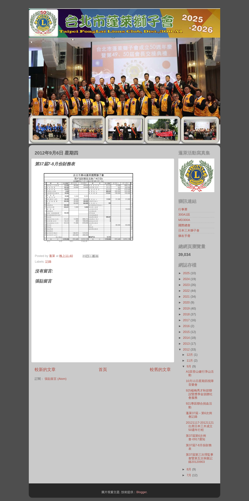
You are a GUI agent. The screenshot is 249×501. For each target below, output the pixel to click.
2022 (187, 290)
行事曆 (182, 209)
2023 (187, 285)
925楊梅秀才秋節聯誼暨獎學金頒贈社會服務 (199, 394)
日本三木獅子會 (188, 230)
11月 (190, 360)
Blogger (141, 492)
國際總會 (184, 225)
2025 (187, 273)
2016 (187, 326)
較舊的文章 (160, 369)
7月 (189, 475)
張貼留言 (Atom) (55, 378)
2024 (187, 279)
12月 (190, 354)
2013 (187, 343)
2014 (187, 337)
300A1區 (184, 214)
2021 (187, 296)
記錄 (48, 261)
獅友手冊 (184, 236)
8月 (189, 469)
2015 (187, 332)
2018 (187, 314)
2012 (187, 349)
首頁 (103, 369)
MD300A (184, 220)
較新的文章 (45, 369)
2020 (187, 302)
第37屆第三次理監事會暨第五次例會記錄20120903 (199, 458)
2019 (187, 308)
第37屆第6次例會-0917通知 (196, 437)
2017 (187, 320)
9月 (189, 366)
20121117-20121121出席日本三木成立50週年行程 (200, 426)
